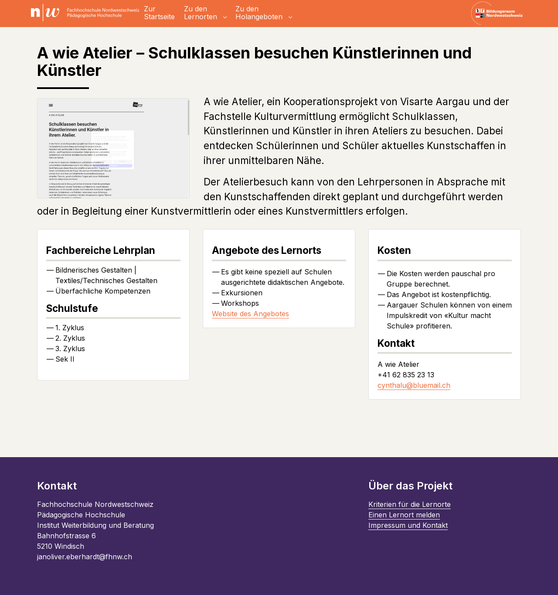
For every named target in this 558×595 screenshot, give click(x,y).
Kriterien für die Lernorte (409, 504)
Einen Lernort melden (404, 514)
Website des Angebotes (250, 313)
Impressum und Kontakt (408, 525)
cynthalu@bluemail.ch (414, 385)
